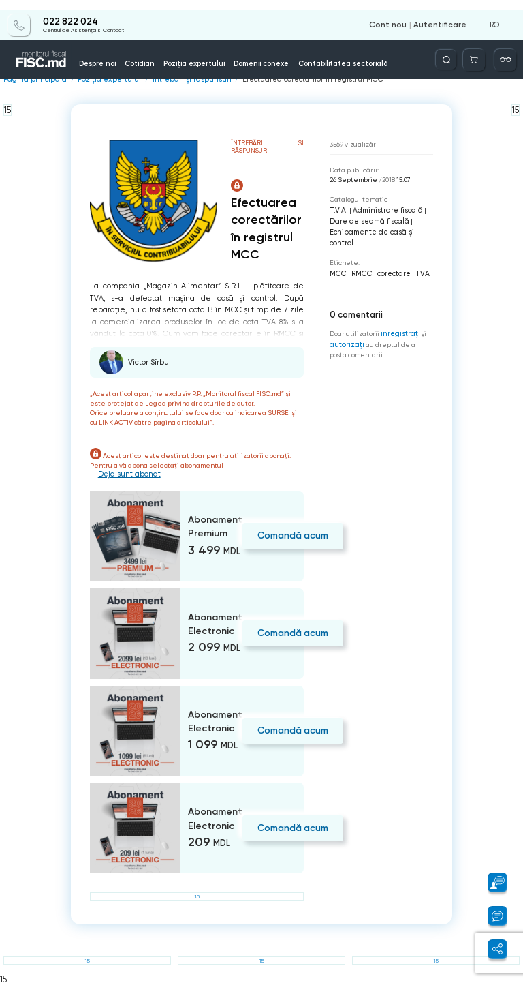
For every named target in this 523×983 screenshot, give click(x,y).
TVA (417, 258)
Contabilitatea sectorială (301, 53)
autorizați (345, 327)
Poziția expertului (187, 53)
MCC (337, 258)
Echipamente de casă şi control (379, 228)
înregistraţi (399, 317)
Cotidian (146, 53)
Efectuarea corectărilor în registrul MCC (288, 79)
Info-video (408, 53)
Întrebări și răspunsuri (176, 79)
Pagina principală (31, 79)
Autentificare (442, 15)
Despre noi (112, 53)
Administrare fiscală (380, 209)
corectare (391, 258)
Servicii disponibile (367, 49)
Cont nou (395, 15)
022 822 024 (69, 11)
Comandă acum (288, 534)
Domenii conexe (239, 53)
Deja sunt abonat (127, 473)
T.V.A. (336, 209)
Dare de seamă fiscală (366, 219)
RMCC (360, 258)
